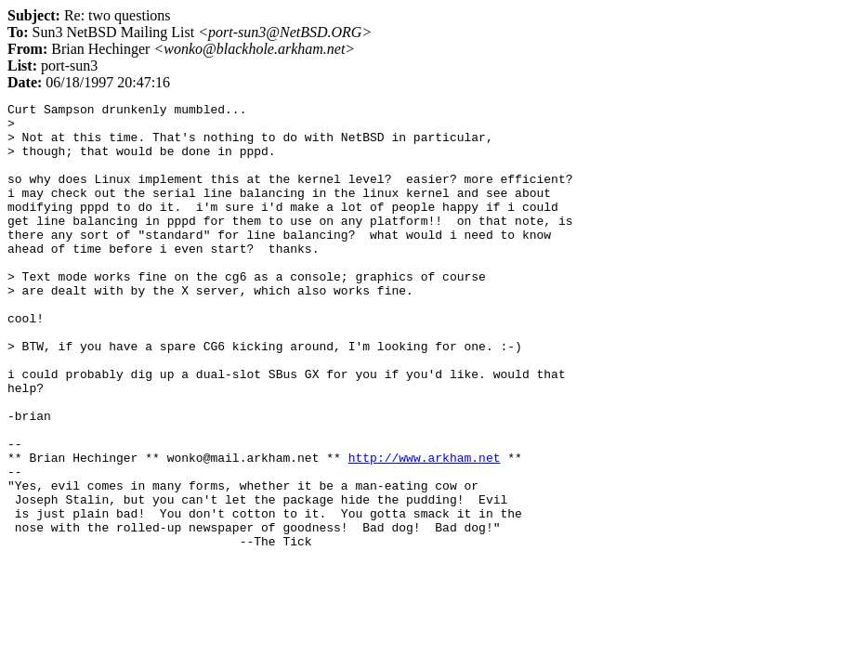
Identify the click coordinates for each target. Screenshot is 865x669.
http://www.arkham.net (424, 529)
